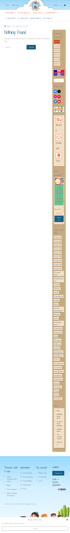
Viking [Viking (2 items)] (56, 392)
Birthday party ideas (59, 417)
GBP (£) (57, 60)
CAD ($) (57, 47)
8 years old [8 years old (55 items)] (57, 254)
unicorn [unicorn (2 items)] (56, 384)
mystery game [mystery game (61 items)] (58, 353)
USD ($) (57, 43)
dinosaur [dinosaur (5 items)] (57, 315)
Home (7, 8)
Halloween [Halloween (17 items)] (57, 345)
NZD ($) (57, 56)
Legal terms (27, 486)
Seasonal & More (50, 15)
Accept (35, 528)
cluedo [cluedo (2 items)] (56, 293)
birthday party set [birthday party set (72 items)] (58, 281)
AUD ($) (57, 51)
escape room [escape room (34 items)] (58, 333)
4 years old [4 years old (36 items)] (57, 238)
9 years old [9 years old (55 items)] (57, 258)
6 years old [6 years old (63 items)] (57, 246)
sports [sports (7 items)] (61, 372)
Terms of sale (27, 474)
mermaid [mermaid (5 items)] (57, 349)
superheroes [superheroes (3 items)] (57, 376)
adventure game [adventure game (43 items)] (57, 274)
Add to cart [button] (64, 220)
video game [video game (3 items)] (57, 388)
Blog (58, 412)
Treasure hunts (9, 15)
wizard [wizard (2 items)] (56, 396)
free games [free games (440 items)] (57, 341)
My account (15, 8)
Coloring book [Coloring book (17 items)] (58, 297)
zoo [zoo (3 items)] (61, 400)
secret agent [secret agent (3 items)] (58, 368)
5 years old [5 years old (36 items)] (57, 242)
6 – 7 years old (22, 21)
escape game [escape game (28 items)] (58, 329)
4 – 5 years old (9, 21)
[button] (67, 520)
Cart (40, 482)
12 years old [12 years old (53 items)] (57, 269)
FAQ (24, 490)
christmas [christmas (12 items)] (57, 290)
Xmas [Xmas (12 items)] (56, 400)
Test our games (12, 490)
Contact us (58, 474)
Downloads (42, 478)
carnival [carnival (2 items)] (56, 286)
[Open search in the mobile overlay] (59, 81)
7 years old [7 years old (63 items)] (57, 250)
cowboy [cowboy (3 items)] (56, 301)
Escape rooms (37, 15)
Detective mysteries (23, 15)
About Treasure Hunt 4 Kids (12, 480)
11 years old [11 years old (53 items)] (57, 265)
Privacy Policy (27, 478)
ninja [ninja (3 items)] (55, 357)
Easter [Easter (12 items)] (56, 319)
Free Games (46, 21)
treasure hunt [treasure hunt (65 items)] (58, 380)
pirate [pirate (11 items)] (61, 357)
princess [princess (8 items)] (56, 361)
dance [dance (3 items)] (56, 305)
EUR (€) (57, 65)
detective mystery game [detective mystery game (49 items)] (58, 310)
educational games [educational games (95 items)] (57, 324)
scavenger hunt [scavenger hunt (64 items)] (58, 365)
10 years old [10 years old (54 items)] (58, 262)
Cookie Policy (27, 482)
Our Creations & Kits (59, 438)
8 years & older (35, 21)
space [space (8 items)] (56, 372)
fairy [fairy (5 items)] (55, 337)
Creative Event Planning (59, 425)
